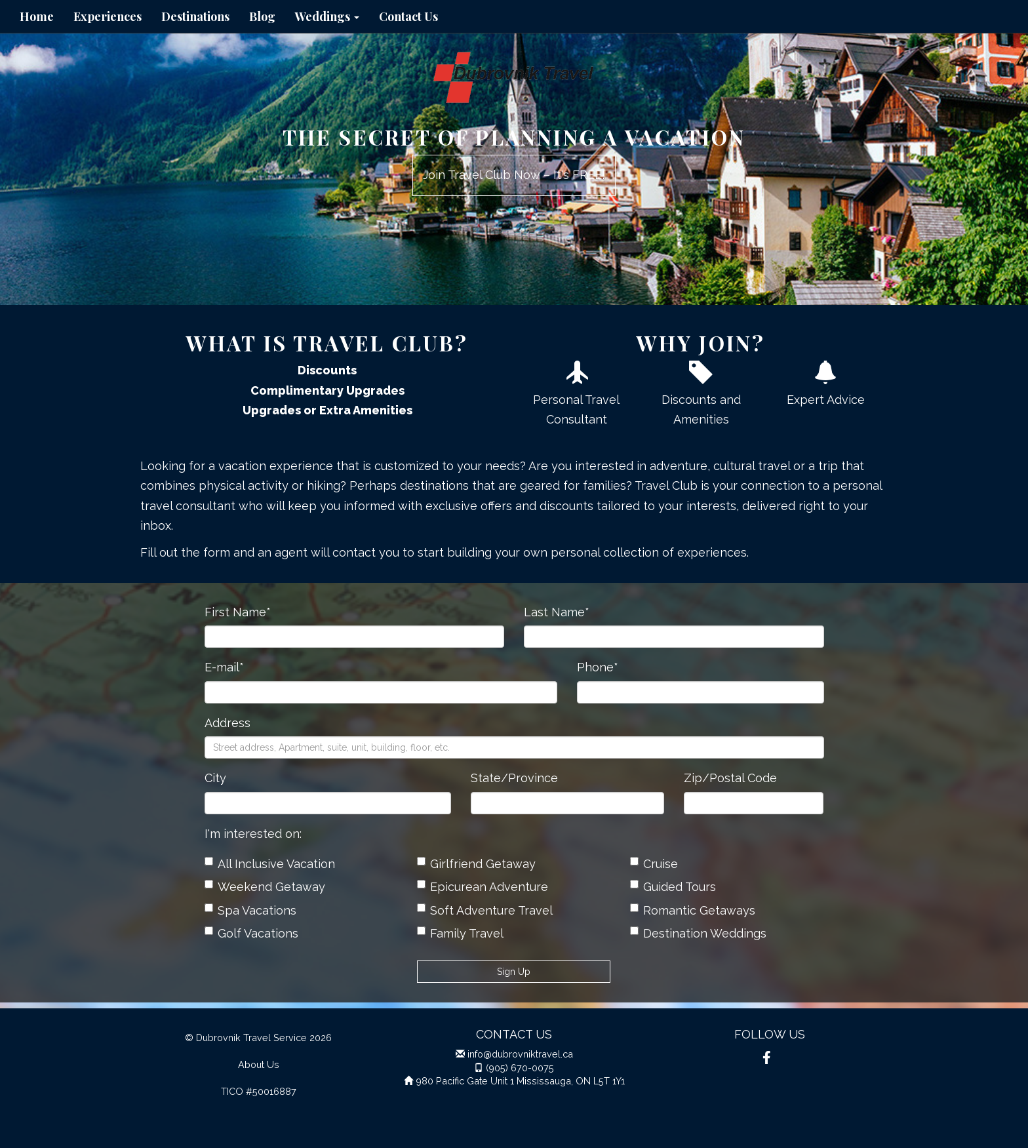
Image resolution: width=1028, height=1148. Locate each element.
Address (227, 723)
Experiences (107, 16)
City (215, 778)
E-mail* (224, 667)
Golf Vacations (251, 933)
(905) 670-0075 (520, 1067)
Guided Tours (673, 887)
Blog (262, 16)
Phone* (597, 667)
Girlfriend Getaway (476, 864)
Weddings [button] (327, 16)
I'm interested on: (253, 834)
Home (37, 16)
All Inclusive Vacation (270, 864)
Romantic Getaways (692, 910)
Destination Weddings (698, 933)
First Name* (238, 612)
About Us (258, 1064)
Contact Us (408, 16)
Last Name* (556, 612)
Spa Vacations (250, 910)
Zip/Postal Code (730, 778)
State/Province (514, 778)
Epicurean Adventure (482, 887)
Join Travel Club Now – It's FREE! (514, 175)
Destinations (195, 16)
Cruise (654, 864)
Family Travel (460, 933)
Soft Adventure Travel (485, 910)
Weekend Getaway (265, 887)
